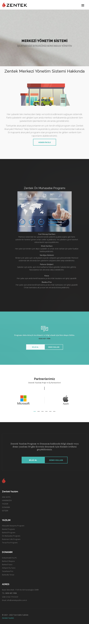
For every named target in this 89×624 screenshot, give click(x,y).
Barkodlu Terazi (8, 575)
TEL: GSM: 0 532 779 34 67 (10, 595)
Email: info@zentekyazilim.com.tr (14, 600)
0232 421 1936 (44, 338)
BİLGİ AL (38, 344)
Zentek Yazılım (8, 618)
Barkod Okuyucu (8, 561)
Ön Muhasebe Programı (11, 536)
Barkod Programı (8, 532)
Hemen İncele (44, 142)
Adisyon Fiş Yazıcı (8, 568)
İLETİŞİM (5, 510)
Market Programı (8, 529)
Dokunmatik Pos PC (9, 558)
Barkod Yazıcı (7, 564)
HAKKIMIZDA (7, 500)
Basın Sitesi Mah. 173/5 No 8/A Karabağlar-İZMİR (20, 590)
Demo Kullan (51, 344)
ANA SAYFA (6, 497)
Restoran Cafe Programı (11, 539)
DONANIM (6, 507)
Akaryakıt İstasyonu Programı (13, 526)
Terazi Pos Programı (10, 542)
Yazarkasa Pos (7, 571)
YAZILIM (5, 504)
